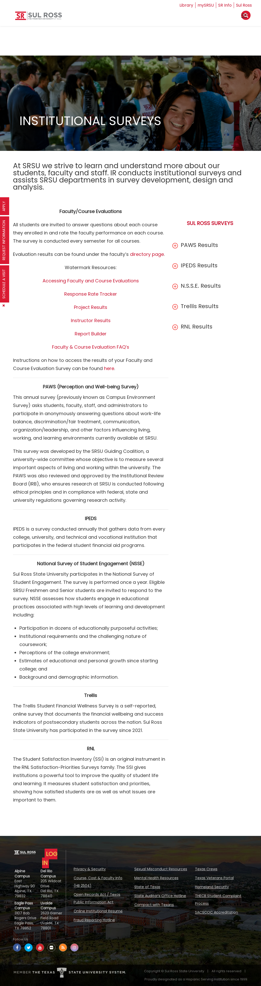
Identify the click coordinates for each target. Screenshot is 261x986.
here (109, 368)
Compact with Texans (154, 904)
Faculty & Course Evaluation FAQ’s (90, 347)
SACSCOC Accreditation (216, 912)
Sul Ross (244, 5)
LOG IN (49, 858)
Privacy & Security (90, 869)
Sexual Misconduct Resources (160, 869)
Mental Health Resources (156, 877)
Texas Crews (206, 869)
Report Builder (91, 334)
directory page (147, 254)
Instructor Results (91, 320)
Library (186, 5)
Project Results (90, 307)
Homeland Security (212, 886)
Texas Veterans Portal (214, 877)
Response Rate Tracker (90, 294)
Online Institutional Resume (98, 911)
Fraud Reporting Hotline (94, 920)
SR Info (225, 5)
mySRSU (206, 5)
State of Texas (147, 886)
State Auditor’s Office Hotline (160, 895)
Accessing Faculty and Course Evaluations (91, 281)
